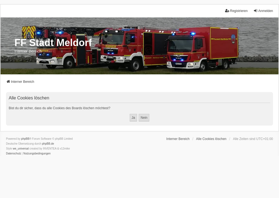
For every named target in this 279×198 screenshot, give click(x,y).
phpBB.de (48, 143)
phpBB (25, 138)
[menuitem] (13, 153)
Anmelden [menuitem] (263, 11)
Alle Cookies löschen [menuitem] (211, 139)
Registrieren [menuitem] (236, 11)
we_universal (21, 148)
